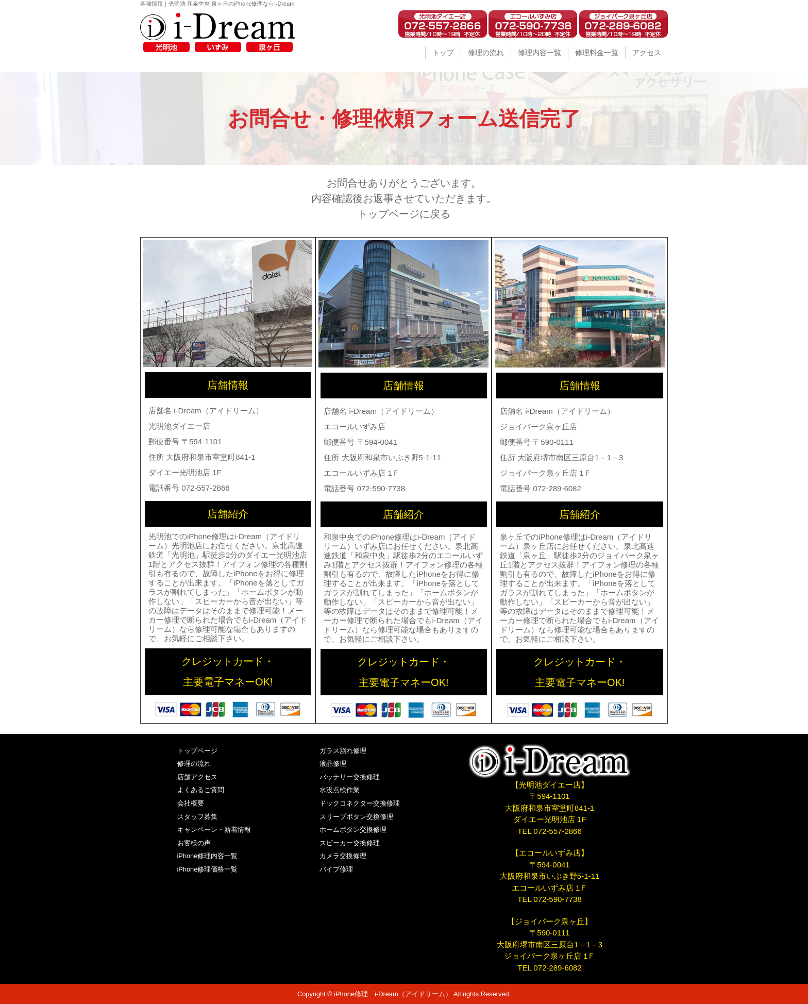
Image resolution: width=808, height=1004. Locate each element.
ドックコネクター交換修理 (359, 803)
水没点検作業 (339, 790)
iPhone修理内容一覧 (207, 856)
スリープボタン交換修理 (356, 817)
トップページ (197, 751)
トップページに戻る (404, 214)
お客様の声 (194, 843)
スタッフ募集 (197, 817)
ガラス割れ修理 (342, 751)
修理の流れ (486, 52)
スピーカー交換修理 (349, 843)
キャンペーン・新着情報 (214, 829)
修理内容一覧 (539, 52)
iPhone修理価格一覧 (207, 869)
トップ (443, 52)
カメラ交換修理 (342, 856)
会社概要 (190, 803)
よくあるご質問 (200, 790)
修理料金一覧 (596, 52)
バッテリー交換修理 (349, 777)
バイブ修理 (336, 869)
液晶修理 (332, 763)
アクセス (646, 52)
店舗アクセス (197, 777)
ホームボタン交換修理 (352, 829)
